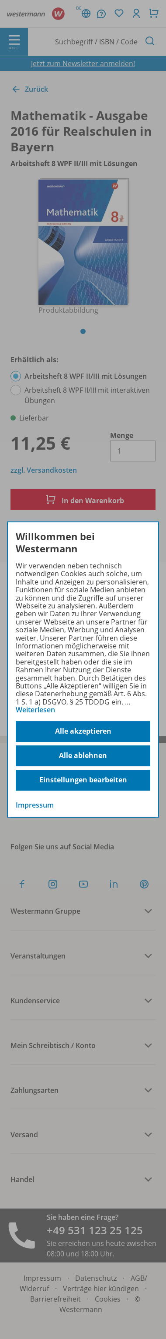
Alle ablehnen (83, 755)
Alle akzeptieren (83, 731)
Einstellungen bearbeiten (83, 780)
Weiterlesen (35, 710)
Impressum (35, 805)
